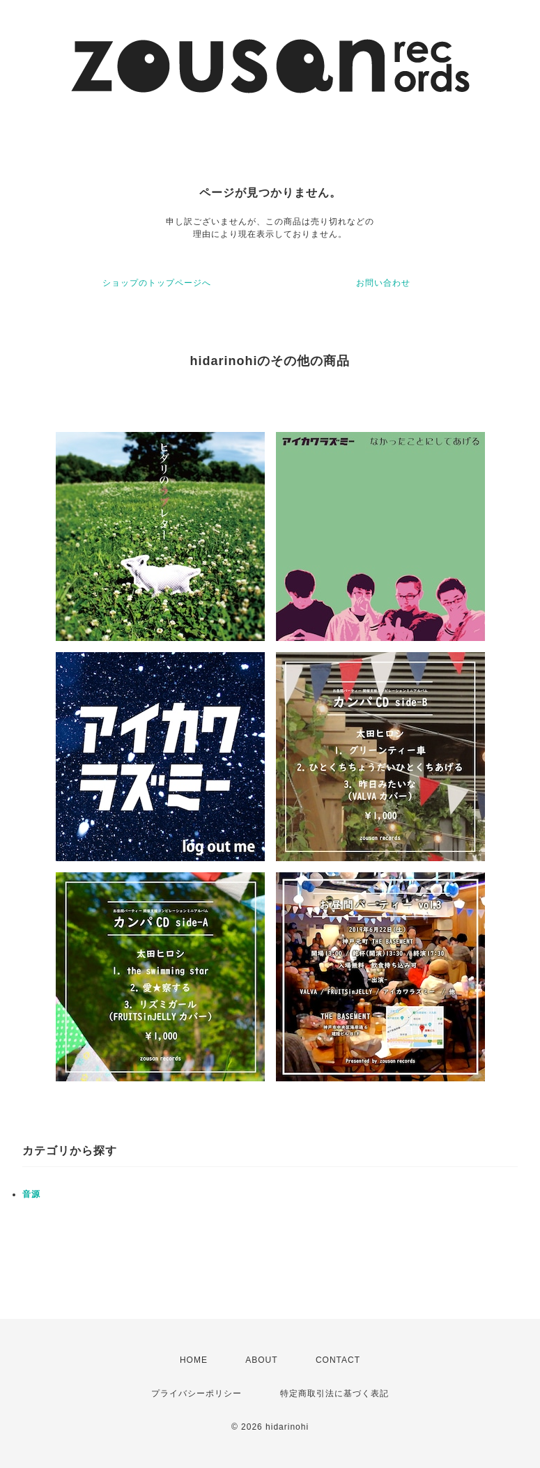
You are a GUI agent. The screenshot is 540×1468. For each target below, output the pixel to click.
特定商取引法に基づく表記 (334, 1393)
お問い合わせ (383, 283)
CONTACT (338, 1360)
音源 (31, 1194)
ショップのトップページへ (156, 283)
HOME (194, 1360)
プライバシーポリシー (196, 1393)
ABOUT (261, 1360)
